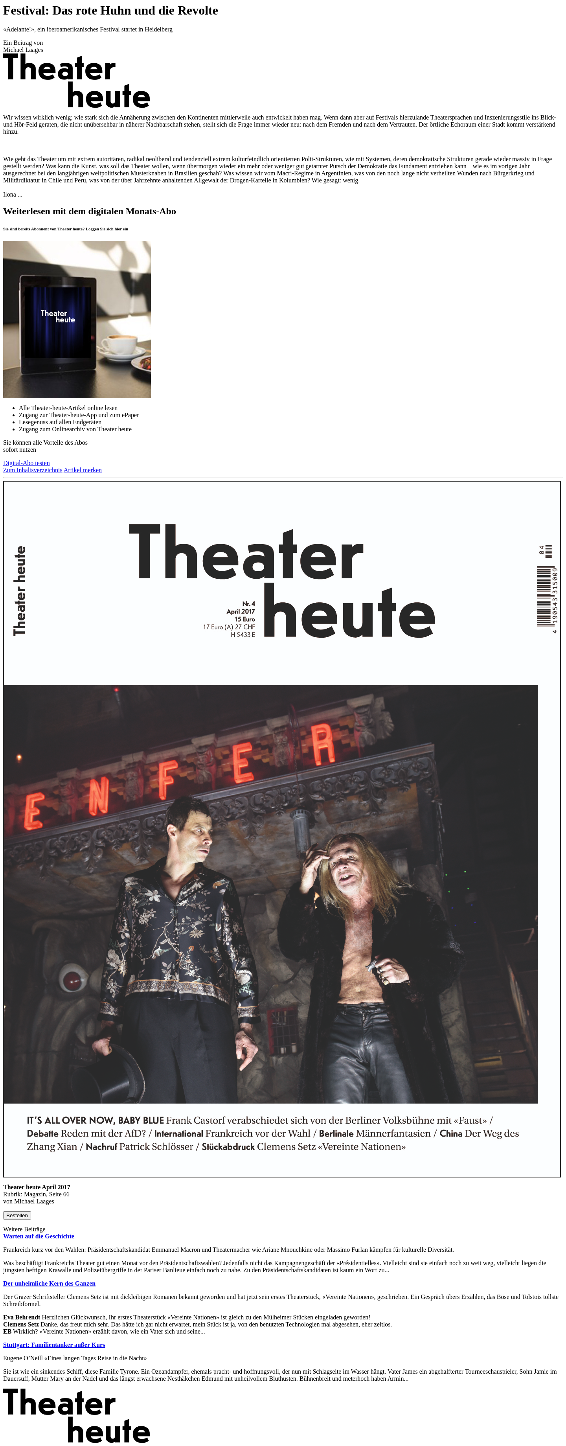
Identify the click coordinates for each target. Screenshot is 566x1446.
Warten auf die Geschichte (38, 1236)
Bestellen (17, 1215)
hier (118, 228)
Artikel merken (83, 470)
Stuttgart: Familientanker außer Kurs (54, 1344)
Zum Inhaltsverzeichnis (32, 470)
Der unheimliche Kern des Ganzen (49, 1283)
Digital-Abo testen (26, 463)
